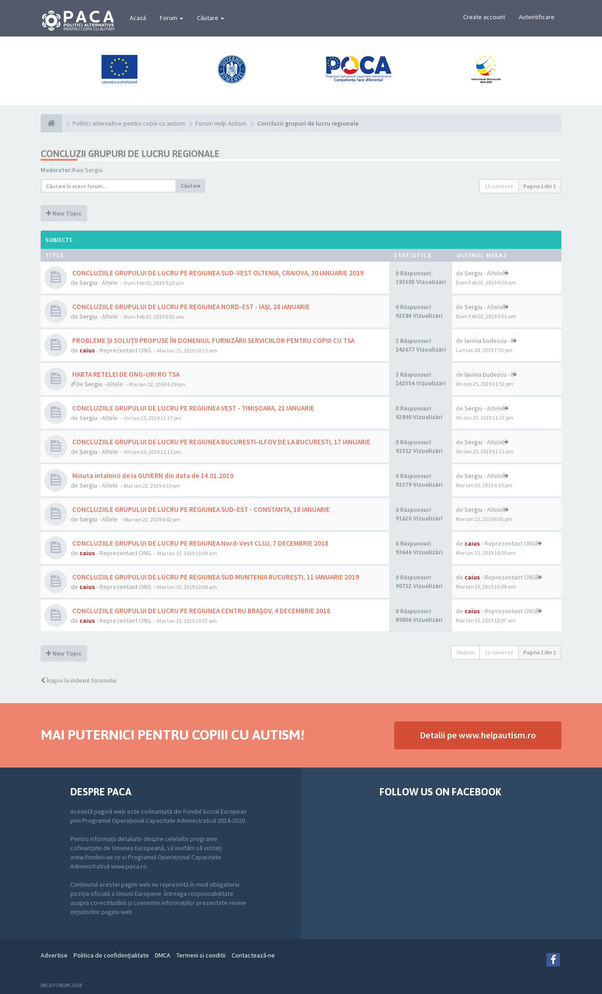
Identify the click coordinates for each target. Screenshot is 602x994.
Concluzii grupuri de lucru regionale (130, 153)
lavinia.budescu (486, 341)
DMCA (162, 955)
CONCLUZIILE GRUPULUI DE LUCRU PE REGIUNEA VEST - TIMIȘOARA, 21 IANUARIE (192, 408)
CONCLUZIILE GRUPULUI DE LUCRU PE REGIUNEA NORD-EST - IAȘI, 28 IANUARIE (190, 306)
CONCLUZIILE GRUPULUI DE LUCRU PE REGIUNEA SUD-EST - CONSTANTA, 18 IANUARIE (200, 509)
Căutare (210, 18)
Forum (171, 18)
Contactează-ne (253, 955)
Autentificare (536, 17)
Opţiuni (465, 652)
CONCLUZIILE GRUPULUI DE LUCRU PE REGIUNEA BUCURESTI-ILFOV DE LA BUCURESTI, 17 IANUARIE (220, 441)
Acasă (138, 18)
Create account (484, 17)
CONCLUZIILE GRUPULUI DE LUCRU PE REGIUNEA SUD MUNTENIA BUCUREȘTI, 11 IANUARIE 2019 (215, 577)
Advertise (54, 955)
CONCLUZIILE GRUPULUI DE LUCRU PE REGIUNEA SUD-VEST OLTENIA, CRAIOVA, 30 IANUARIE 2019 (217, 272)
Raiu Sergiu (87, 170)
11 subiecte (499, 186)
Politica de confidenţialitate (111, 955)
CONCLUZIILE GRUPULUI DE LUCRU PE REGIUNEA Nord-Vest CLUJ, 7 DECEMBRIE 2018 (199, 543)
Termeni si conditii (201, 955)
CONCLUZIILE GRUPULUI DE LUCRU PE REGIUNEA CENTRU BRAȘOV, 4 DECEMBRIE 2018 (200, 610)
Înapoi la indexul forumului (78, 680)
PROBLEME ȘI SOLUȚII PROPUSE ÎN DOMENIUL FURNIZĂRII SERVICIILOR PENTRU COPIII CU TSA (212, 340)
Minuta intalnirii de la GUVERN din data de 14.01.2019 (152, 475)
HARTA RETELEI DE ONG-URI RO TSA (125, 374)
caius (87, 350)
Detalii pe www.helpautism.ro (478, 735)
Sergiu (88, 283)
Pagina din (539, 186)
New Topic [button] (64, 213)
